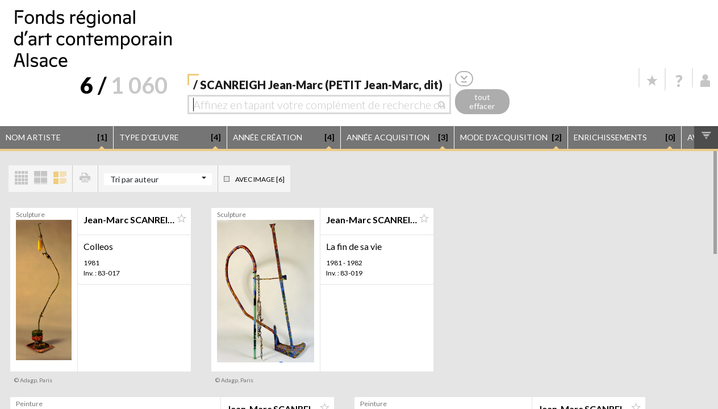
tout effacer (482, 101)
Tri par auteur (134, 179)
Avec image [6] (260, 179)
